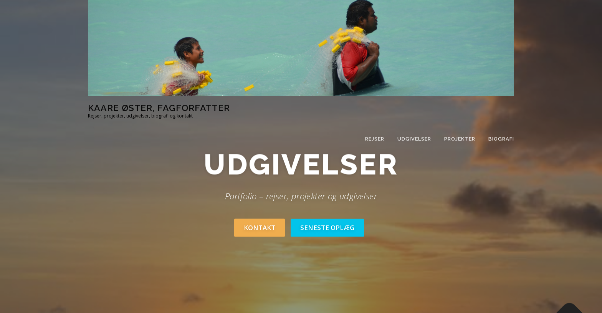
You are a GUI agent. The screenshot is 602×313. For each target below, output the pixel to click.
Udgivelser (414, 139)
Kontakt (259, 227)
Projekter (459, 139)
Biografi (501, 139)
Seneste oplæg (327, 227)
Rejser (374, 139)
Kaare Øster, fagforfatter (159, 108)
